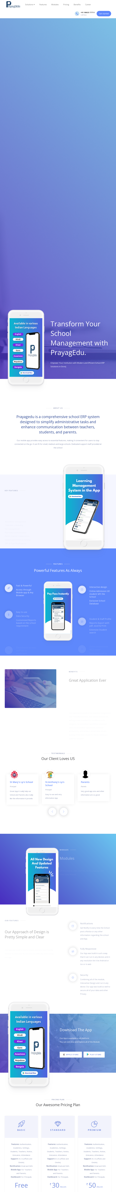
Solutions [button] (29, 4)
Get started (104, 13)
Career (87, 4)
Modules (54, 4)
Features (42, 4)
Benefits (76, 4)
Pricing (66, 4)
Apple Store (71, 1059)
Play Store (94, 1059)
